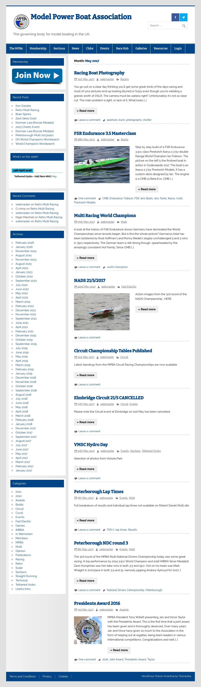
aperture (112, 119)
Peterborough (154, 590)
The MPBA (16, 48)
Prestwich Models (84, 202)
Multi (124, 221)
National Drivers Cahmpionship (125, 590)
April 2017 (22, 458)
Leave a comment (89, 119)
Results (132, 529)
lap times (121, 529)
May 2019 (22, 356)
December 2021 (26, 310)
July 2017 (21, 445)
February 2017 (24, 466)
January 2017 (24, 470)
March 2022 (23, 301)
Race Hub (122, 48)
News (75, 48)
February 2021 (24, 331)
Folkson (128, 198)
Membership (38, 48)
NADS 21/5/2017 (89, 280)
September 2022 (26, 280)
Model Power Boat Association (81, 17)
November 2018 (26, 382)
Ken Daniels (23, 105)
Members (22, 538)
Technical (22, 580)
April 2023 (22, 268)
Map (54, 176)
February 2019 (25, 369)
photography (134, 119)
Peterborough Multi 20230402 (35, 135)
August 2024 (24, 255)
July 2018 (21, 398)
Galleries (141, 48)
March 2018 (23, 415)
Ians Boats (147, 198)
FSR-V (110, 529)
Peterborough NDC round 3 (101, 543)
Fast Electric (128, 286)
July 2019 (21, 348)
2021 (18, 491)
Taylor (151, 659)
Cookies (63, 676)
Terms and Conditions (22, 676)
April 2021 (22, 327)
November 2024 (26, 251)
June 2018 (22, 403)
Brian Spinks (23, 114)
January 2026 (24, 247)
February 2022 (25, 306)
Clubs (89, 48)
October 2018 (24, 386)
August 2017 (23, 441)
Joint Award (116, 659)
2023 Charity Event (27, 127)
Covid (19, 513)
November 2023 (26, 259)
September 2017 (26, 437)
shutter (147, 119)
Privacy (47, 676)
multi (179, 198)
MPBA (19, 542)
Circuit (124, 357)
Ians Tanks (160, 198)
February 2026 (25, 242)
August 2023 (24, 264)
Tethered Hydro (151, 450)
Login (178, 48)
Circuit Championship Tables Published (113, 350)
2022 (19, 496)
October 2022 (24, 276)
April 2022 (22, 297)
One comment (87, 198)
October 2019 (24, 339)
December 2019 (26, 335)
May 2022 (22, 293)
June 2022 (22, 289)
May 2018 (22, 407)
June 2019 (22, 352)
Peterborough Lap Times (98, 491)
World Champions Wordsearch (35, 143)
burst (121, 119)
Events (104, 48)
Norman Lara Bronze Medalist (35, 122)
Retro (19, 563)
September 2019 (26, 344)
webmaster (107, 79)
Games (20, 525)
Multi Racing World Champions (105, 215)
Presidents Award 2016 (97, 603)
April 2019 (22, 360)
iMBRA (20, 530)
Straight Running (26, 576)
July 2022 (22, 285)
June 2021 (22, 323)
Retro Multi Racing (27, 110)
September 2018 (26, 390)
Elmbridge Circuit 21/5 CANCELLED (109, 397)
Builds (124, 139)
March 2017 (23, 462)
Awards (124, 609)
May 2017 (21, 453)
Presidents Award (135, 659)
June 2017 (22, 449)
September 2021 (26, 318)
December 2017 (26, 428)
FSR (136, 198)
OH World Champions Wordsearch (37, 139)
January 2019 (24, 373)
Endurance (116, 198)
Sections (59, 48)
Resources (160, 48)
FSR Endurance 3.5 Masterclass (105, 133)
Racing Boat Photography (99, 72)
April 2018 (22, 411)
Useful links (23, 589)
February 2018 (25, 419)
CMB (105, 198)
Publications (23, 555)
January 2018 (24, 424)
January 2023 (24, 272)
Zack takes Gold (26, 118)
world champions (117, 267)
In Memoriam (24, 534)
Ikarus (171, 198)
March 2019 (23, 365)
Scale (19, 568)
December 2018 (26, 377)
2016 (105, 659)
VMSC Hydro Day (91, 444)
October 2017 (24, 432)
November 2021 (26, 314)
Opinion (20, 551)
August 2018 (23, 394)
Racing (124, 79)
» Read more (85, 110)
